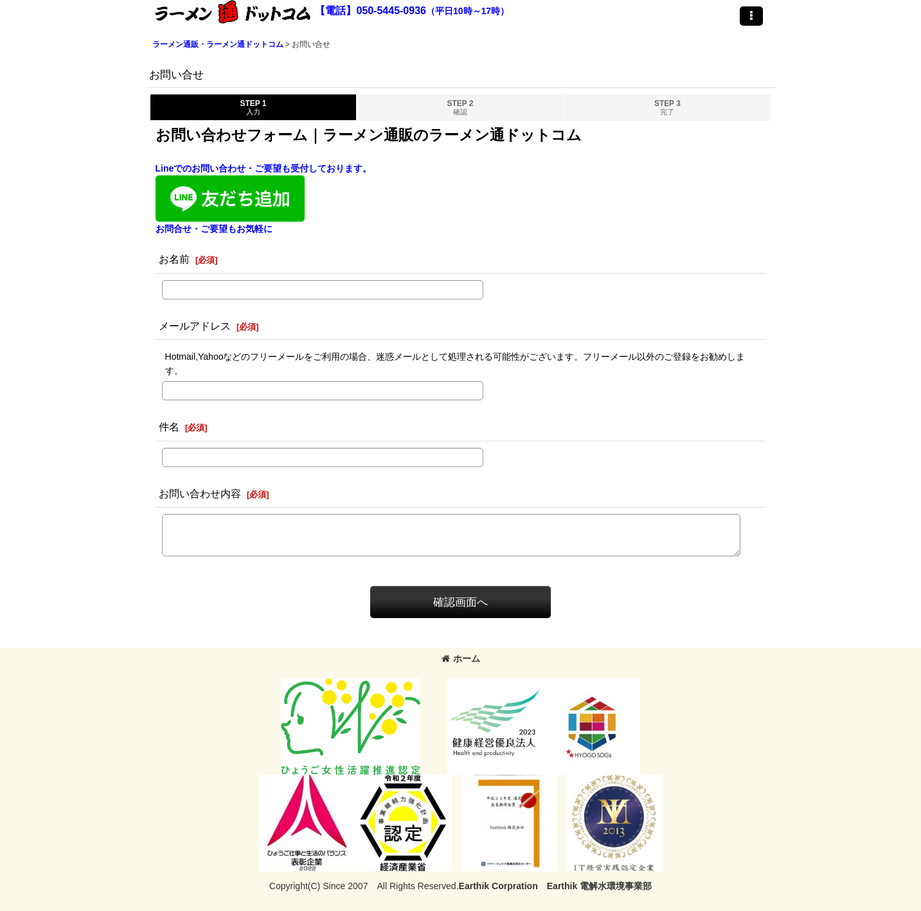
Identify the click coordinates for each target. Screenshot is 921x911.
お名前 (174, 259)
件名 (169, 426)
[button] (751, 16)
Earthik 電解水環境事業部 (599, 886)
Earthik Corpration (498, 886)
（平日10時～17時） (467, 11)
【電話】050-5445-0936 (370, 10)
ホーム (461, 658)
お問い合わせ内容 (200, 493)
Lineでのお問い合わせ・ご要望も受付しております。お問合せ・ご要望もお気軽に (264, 198)
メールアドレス (195, 326)
